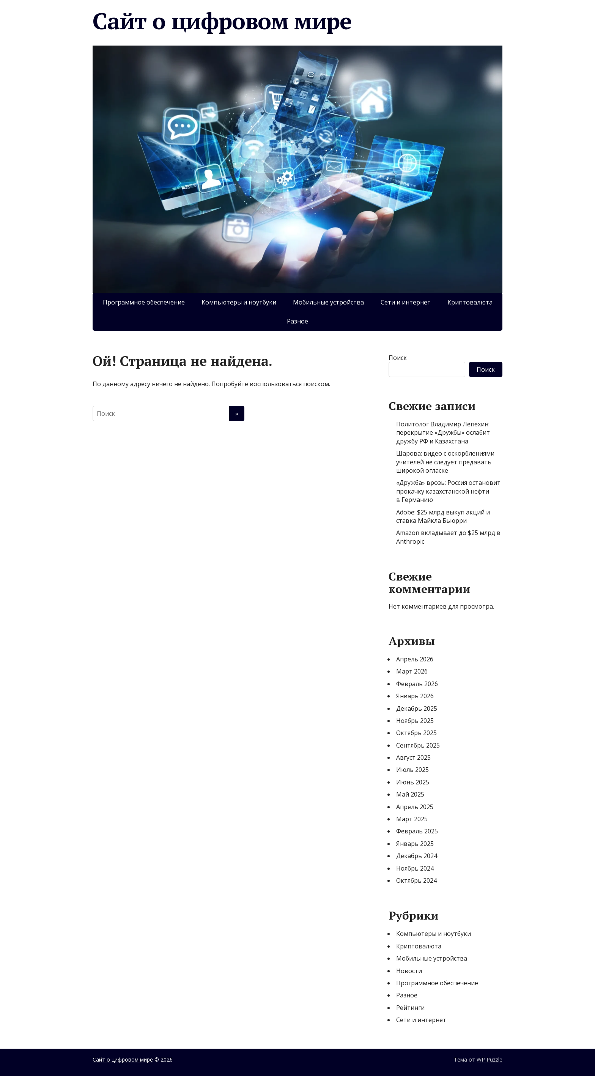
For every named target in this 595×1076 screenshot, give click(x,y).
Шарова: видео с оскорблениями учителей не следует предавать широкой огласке (445, 462)
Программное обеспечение (144, 302)
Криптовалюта (470, 302)
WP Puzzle (489, 1059)
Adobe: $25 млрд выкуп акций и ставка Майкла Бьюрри (443, 516)
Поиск (398, 357)
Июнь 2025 (412, 782)
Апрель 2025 (414, 807)
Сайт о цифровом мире (222, 20)
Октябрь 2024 (416, 880)
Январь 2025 (415, 843)
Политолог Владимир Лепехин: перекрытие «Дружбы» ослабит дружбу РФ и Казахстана (443, 432)
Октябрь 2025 (416, 733)
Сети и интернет (406, 302)
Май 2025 (410, 794)
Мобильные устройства (328, 302)
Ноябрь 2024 (415, 868)
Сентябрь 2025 (418, 745)
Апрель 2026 (414, 659)
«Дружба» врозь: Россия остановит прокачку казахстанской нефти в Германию (448, 491)
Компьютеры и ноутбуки (238, 302)
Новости (409, 971)
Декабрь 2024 (416, 856)
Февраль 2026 (417, 684)
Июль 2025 (412, 769)
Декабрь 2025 (416, 708)
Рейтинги (410, 1007)
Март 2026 (412, 671)
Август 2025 (413, 757)
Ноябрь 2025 (415, 720)
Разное (297, 321)
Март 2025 (412, 819)
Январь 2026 (415, 696)
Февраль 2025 (417, 831)
